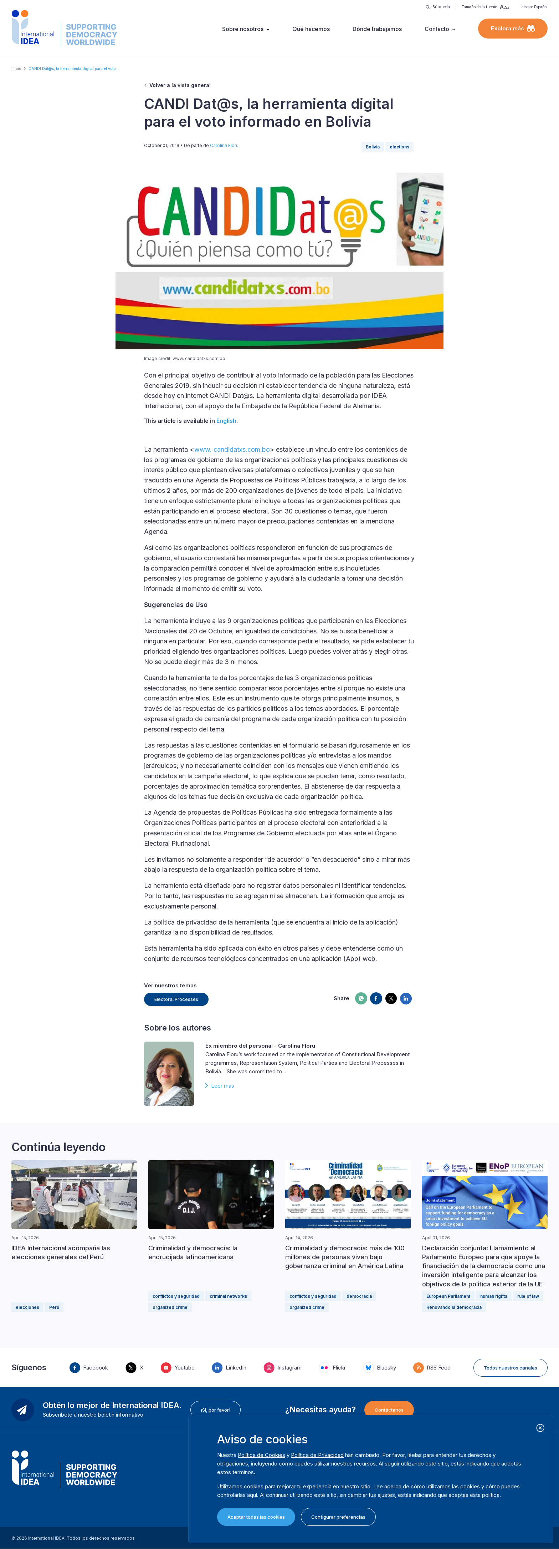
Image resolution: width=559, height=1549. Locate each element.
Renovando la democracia (454, 1307)
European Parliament (448, 1296)
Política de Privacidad (317, 1455)
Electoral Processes (176, 999)
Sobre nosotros (242, 28)
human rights (493, 1296)
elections (399, 147)
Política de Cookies (261, 1455)
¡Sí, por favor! (215, 1410)
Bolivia (373, 147)
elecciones (27, 1307)
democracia (359, 1296)
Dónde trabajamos (377, 28)
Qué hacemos (311, 28)
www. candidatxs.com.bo (232, 449)
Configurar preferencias (338, 1517)
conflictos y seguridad (176, 1296)
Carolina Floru (224, 145)
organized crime (170, 1307)
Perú (54, 1307)
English (226, 420)
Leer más (222, 1085)
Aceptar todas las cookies (256, 1517)
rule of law (528, 1296)
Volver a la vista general (180, 85)
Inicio (16, 68)
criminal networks (228, 1296)
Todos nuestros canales (510, 1368)
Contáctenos (389, 1410)
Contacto (437, 28)
